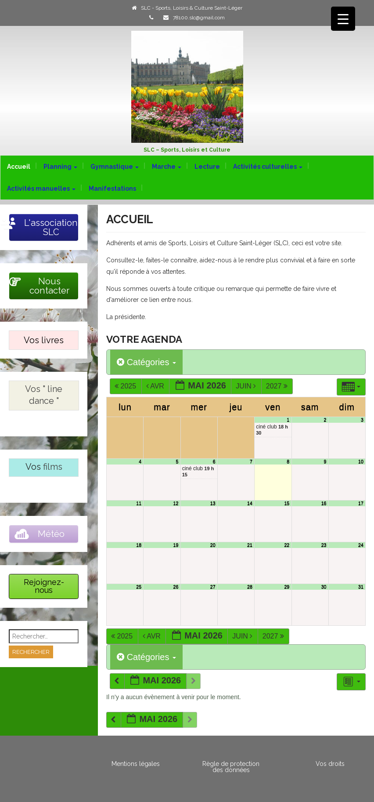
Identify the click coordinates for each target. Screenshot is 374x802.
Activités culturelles (267, 166)
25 (138, 586)
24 (360, 545)
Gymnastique (114, 166)
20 (213, 545)
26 (176, 586)
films (52, 466)
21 (249, 545)
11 (138, 503)
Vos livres (44, 340)
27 (213, 586)
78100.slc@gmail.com (199, 18)
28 (249, 586)
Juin (247, 386)
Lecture (207, 166)
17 (360, 503)
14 (249, 503)
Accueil (18, 166)
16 (324, 503)
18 (138, 545)
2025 (126, 386)
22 (286, 545)
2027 (278, 386)
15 (286, 503)
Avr (156, 386)
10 (360, 461)
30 (324, 586)
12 (176, 503)
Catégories (146, 362)
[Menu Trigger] (343, 19)
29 (286, 586)
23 (324, 545)
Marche (166, 166)
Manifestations (112, 188)
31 (360, 586)
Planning (60, 166)
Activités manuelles (41, 188)
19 (176, 545)
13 (213, 503)
